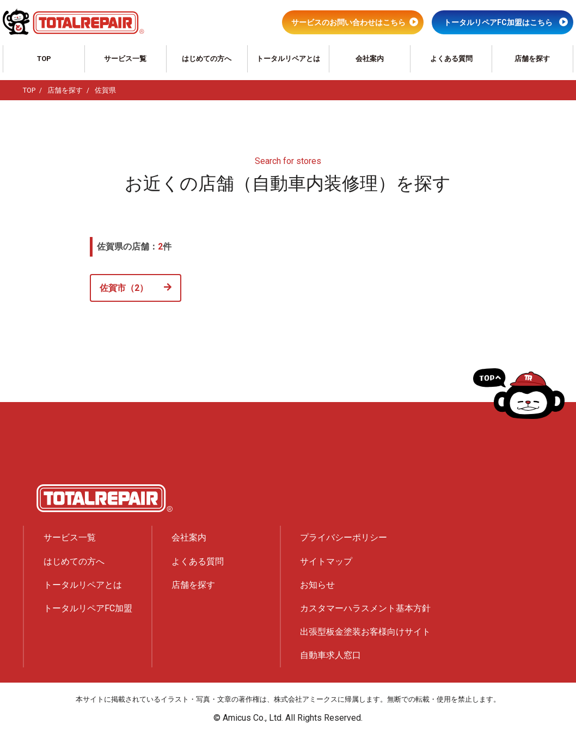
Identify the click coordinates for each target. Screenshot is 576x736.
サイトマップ (326, 561)
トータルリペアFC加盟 (88, 608)
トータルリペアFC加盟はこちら (498, 22)
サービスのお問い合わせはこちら (348, 22)
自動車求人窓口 (330, 655)
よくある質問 (451, 58)
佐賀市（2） (124, 288)
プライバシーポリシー (343, 537)
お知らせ (317, 585)
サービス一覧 (125, 58)
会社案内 (370, 58)
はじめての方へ (206, 58)
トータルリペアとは (288, 58)
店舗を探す (532, 58)
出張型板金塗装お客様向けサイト (365, 631)
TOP (44, 58)
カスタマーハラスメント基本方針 (365, 608)
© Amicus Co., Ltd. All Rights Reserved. (288, 718)
